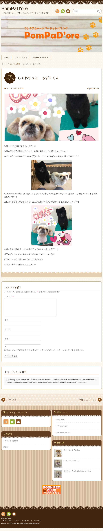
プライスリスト (21, 58)
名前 (6, 323)
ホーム (6, 58)
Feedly (63, 11)
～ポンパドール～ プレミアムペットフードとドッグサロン (21, 524)
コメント (9, 297)
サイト (7, 342)
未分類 (5, 450)
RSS (57, 11)
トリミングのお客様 (15, 88)
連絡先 (68, 11)
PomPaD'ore (6, 522)
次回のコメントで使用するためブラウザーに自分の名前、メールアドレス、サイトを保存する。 (44, 353)
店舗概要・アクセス (40, 58)
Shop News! (60, 423)
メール (7, 333)
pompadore (94, 88)
